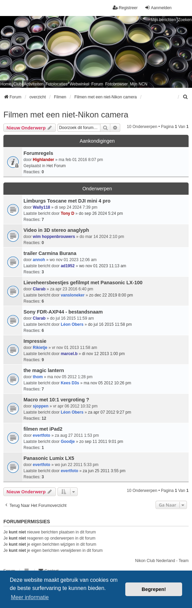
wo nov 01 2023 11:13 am (102, 265)
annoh (39, 259)
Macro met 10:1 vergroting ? (56, 399)
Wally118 (41, 207)
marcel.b (69, 353)
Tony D (67, 213)
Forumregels (38, 153)
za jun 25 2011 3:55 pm (104, 470)
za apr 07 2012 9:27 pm (109, 412)
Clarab (39, 289)
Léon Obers (72, 324)
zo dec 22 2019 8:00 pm (111, 295)
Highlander (43, 159)
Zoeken (185, 19)
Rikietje (40, 347)
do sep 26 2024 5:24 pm (101, 213)
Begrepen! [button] (154, 589)
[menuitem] (185, 97)
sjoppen (40, 406)
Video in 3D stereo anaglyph (56, 230)
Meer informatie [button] (30, 597)
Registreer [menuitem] (125, 7)
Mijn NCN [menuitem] (138, 84)
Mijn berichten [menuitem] (163, 19)
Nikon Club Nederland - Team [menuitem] (162, 560)
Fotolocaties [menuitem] (57, 84)
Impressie (34, 341)
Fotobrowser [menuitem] (116, 84)
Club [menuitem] (17, 84)
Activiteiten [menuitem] (34, 84)
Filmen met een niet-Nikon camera (65, 114)
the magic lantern (43, 370)
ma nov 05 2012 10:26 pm (107, 383)
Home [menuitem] (5, 84)
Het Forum (56, 165)
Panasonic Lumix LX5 (48, 458)
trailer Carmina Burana (49, 253)
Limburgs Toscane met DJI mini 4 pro (67, 201)
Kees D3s (70, 383)
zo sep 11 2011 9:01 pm (101, 441)
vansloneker (72, 295)
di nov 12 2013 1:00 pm (103, 353)
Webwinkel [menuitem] (79, 84)
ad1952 (68, 265)
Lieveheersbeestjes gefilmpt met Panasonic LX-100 (83, 282)
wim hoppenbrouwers (54, 236)
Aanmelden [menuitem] (158, 7)
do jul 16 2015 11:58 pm (110, 324)
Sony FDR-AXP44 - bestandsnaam (63, 312)
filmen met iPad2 (42, 429)
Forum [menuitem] (97, 84)
